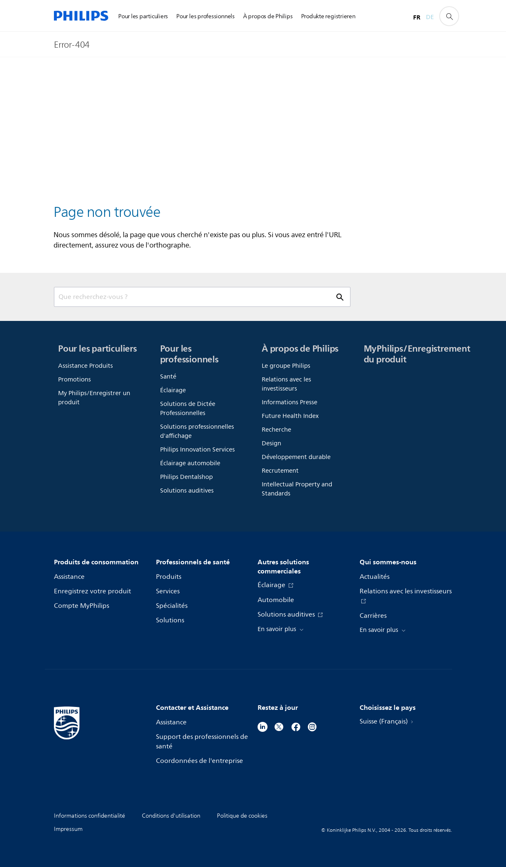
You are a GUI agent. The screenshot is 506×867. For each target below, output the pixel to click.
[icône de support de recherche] (449, 16)
